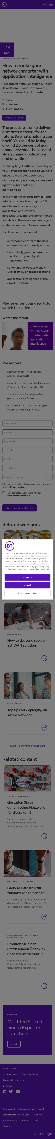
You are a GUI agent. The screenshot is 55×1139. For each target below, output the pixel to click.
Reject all (27, 585)
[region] (27, 569)
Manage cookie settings (27, 593)
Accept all (27, 577)
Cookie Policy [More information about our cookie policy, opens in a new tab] (45, 569)
